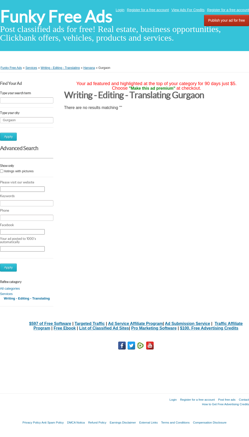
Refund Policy (97, 422)
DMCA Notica (76, 422)
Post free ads (226, 399)
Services (6, 294)
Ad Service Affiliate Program (135, 323)
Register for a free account (148, 10)
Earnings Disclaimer (123, 422)
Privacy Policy (31, 422)
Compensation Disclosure (209, 422)
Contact (244, 399)
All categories (10, 288)
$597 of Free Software (50, 323)
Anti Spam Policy (52, 422)
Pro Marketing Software (154, 328)
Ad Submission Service (187, 323)
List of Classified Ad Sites (104, 328)
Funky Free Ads (56, 16)
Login (120, 10)
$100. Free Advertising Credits (209, 328)
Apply (8, 136)
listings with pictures (19, 171)
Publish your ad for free (226, 20)
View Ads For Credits (188, 10)
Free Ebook (65, 328)
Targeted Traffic (90, 323)
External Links (148, 422)
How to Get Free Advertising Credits (225, 404)
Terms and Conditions (175, 422)
